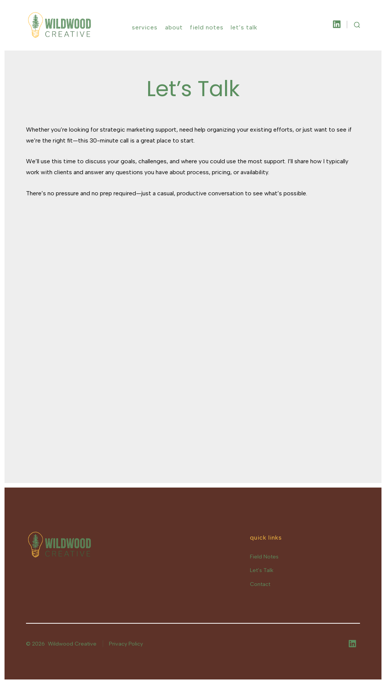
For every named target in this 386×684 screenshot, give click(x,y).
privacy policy (235, 630)
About (174, 27)
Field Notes (207, 27)
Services (145, 27)
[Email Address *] (119, 599)
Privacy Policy (126, 643)
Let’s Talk (244, 27)
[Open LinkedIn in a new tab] (336, 24)
